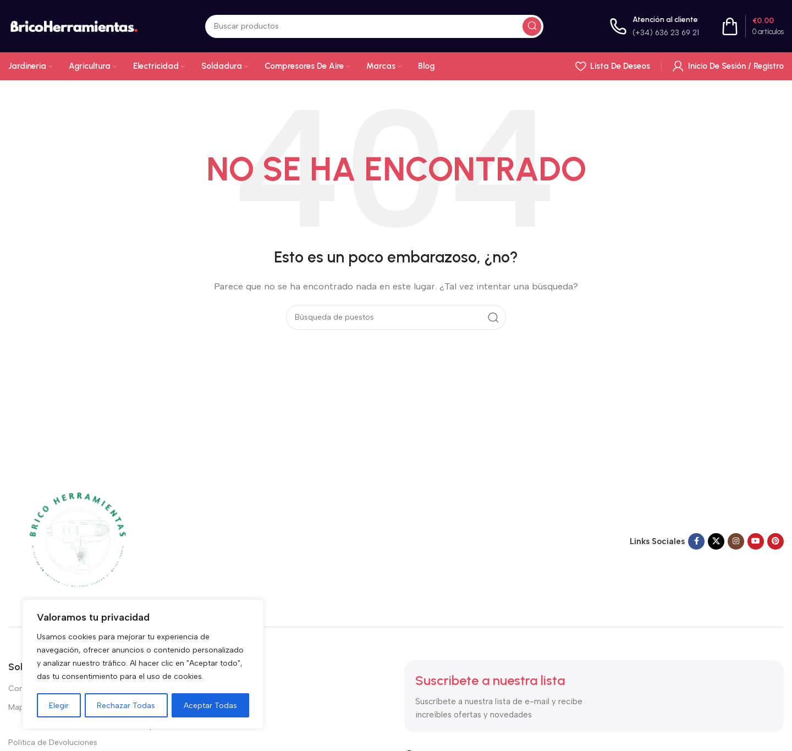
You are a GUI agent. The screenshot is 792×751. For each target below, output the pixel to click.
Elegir (59, 705)
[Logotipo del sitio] (73, 25)
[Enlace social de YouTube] (755, 541)
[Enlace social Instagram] (736, 541)
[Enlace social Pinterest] (775, 541)
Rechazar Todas (126, 705)
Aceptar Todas (210, 705)
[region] (143, 664)
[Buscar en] (374, 26)
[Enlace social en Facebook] (696, 541)
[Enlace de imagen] (77, 540)
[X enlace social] (716, 541)
